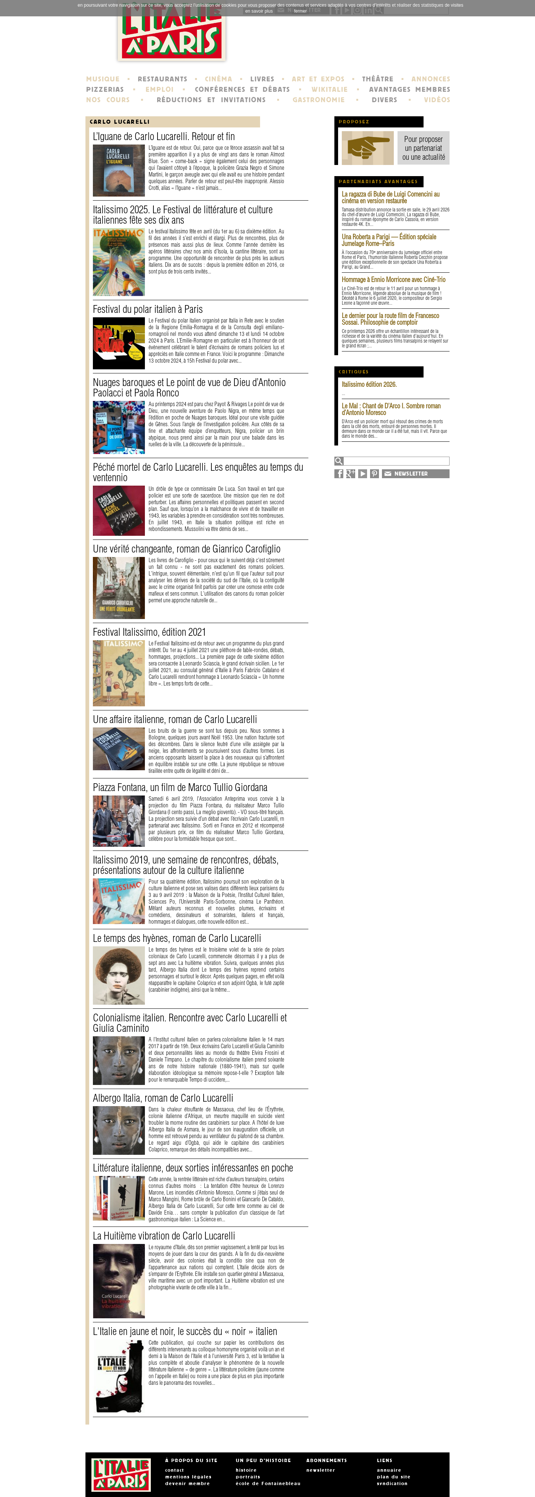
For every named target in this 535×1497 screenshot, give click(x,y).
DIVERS (385, 100)
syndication (392, 1483)
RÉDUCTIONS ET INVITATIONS (211, 100)
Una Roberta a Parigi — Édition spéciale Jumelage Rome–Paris (389, 240)
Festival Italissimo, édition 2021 (149, 631)
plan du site (394, 1477)
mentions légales (188, 1477)
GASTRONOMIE (319, 100)
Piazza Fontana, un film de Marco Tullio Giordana (180, 787)
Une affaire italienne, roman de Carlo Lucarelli (175, 719)
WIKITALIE (330, 89)
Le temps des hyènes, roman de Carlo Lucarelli (177, 937)
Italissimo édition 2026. (369, 384)
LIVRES (262, 79)
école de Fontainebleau (268, 1483)
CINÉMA (219, 79)
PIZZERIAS (105, 89)
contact (174, 1470)
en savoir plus (259, 11)
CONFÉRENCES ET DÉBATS (242, 89)
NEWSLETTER (411, 474)
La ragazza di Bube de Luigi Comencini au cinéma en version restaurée (391, 197)
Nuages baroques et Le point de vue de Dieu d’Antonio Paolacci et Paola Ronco (189, 387)
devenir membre (187, 1483)
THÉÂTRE (378, 79)
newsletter (321, 1470)
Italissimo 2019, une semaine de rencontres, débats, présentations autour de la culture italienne (186, 865)
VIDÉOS (437, 100)
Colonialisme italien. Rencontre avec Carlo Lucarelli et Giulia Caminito (190, 1022)
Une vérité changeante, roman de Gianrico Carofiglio (187, 548)
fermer (300, 11)
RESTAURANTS (163, 79)
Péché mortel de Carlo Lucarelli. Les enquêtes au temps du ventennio (198, 472)
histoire (246, 1470)
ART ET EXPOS (318, 79)
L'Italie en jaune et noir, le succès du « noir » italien (185, 1331)
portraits (248, 1477)
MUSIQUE (103, 79)
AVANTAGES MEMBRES (410, 89)
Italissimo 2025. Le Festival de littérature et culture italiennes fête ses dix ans (183, 214)
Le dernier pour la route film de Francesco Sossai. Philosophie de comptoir (390, 319)
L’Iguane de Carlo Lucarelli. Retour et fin (164, 136)
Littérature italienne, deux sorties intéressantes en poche (193, 1167)
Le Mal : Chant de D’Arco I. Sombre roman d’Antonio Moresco (391, 409)
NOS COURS (108, 100)
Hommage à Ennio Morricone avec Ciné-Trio (393, 279)
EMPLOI (160, 89)
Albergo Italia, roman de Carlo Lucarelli (163, 1097)
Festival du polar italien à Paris (148, 308)
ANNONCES (431, 79)
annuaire (389, 1470)
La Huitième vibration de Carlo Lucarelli (164, 1235)
